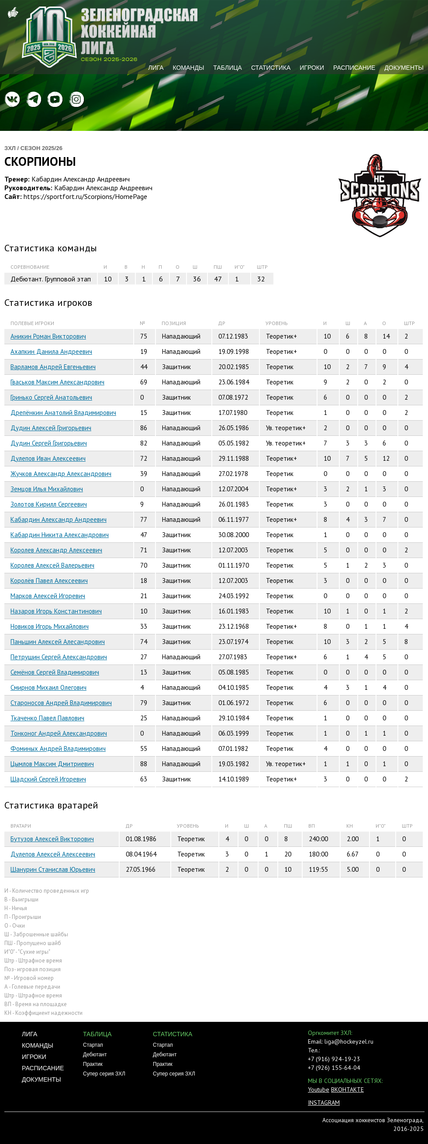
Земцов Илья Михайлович (46, 489)
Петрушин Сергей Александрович (58, 657)
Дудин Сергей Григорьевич (48, 443)
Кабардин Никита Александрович (59, 535)
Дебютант (95, 1055)
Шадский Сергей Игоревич (48, 779)
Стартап (93, 1045)
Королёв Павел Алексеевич (49, 580)
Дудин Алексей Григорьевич (50, 428)
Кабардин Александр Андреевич (58, 519)
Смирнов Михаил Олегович (48, 687)
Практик (93, 1064)
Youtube (318, 1089)
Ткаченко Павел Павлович (47, 718)
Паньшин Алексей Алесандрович (57, 641)
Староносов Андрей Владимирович (61, 703)
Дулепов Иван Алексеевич (48, 458)
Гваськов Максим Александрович (57, 382)
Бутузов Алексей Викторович (52, 839)
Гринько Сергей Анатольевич (51, 397)
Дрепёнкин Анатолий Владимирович (63, 412)
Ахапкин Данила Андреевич (51, 351)
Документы (404, 67)
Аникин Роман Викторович (48, 336)
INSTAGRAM (324, 1102)
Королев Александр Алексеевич (56, 550)
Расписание (354, 67)
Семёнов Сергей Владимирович (54, 672)
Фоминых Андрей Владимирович (58, 748)
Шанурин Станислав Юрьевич (52, 869)
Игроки (312, 67)
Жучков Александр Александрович (60, 473)
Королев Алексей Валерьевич (52, 565)
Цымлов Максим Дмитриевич (52, 764)
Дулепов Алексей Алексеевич (52, 854)
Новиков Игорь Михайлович (49, 626)
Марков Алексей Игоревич (47, 596)
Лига (155, 67)
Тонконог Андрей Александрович (58, 733)
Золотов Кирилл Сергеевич (48, 504)
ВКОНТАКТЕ (347, 1089)
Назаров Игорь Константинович (56, 611)
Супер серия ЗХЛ (104, 1074)
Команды (188, 67)
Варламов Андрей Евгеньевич (53, 367)
